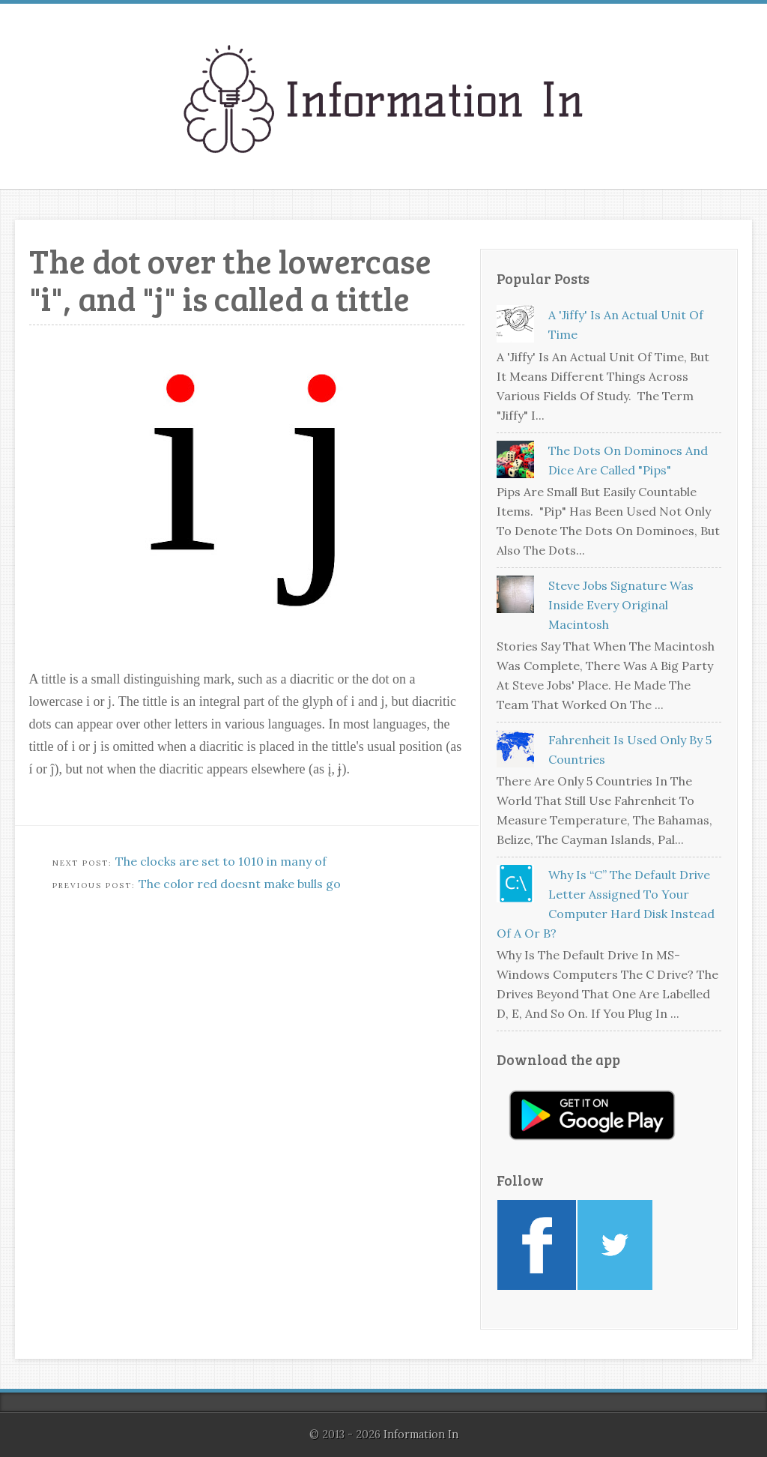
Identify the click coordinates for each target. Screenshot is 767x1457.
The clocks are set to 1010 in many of (221, 861)
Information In (421, 1434)
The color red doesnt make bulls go (240, 883)
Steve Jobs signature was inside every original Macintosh (621, 605)
